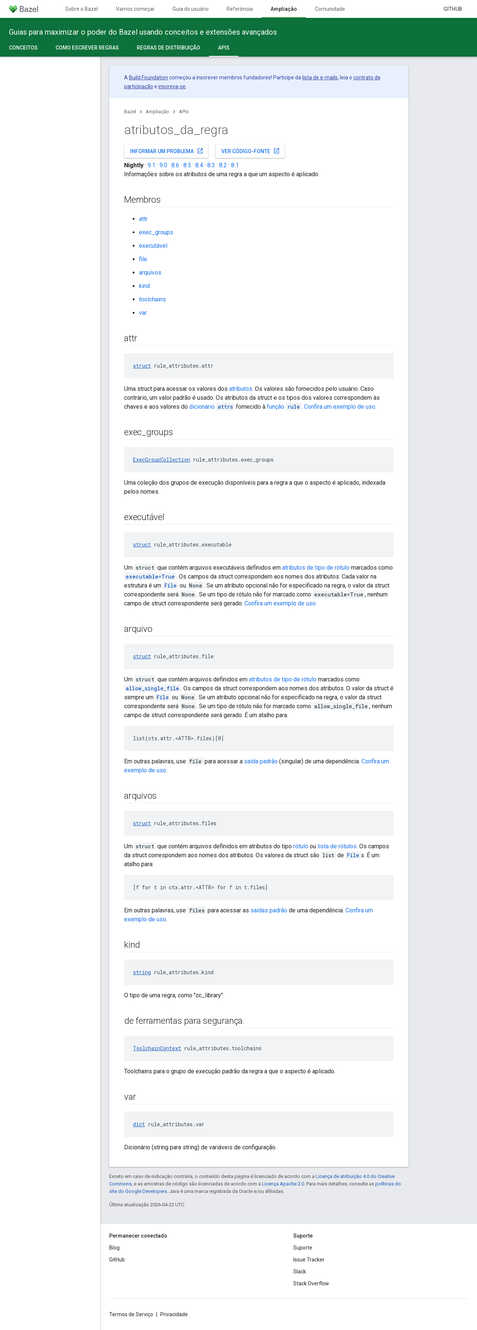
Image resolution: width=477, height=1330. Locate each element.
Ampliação (157, 111)
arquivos (150, 272)
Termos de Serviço (131, 1314)
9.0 (163, 165)
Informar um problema (166, 151)
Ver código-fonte (250, 151)
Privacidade (174, 1314)
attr (143, 218)
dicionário (211, 406)
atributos (240, 388)
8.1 (235, 165)
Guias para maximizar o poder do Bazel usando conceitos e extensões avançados (143, 32)
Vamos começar (135, 9)
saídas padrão (268, 910)
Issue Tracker (309, 1260)
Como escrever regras (87, 48)
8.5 (187, 165)
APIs (184, 111)
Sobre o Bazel (81, 9)
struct (142, 365)
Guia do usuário (191, 9)
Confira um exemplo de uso (339, 406)
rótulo (300, 846)
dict (139, 1124)
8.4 (199, 165)
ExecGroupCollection (161, 459)
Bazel (130, 111)
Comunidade (330, 9)
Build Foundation (148, 77)
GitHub (452, 9)
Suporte (302, 1248)
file (143, 259)
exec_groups (156, 232)
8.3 (211, 165)
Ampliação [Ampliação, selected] (284, 9)
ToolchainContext (157, 1048)
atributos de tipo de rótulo (316, 567)
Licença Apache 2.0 (283, 1184)
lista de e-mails (320, 77)
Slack (299, 1271)
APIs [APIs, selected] (224, 48)
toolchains (152, 299)
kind (144, 285)
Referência (240, 9)
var (143, 312)
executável (153, 245)
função (284, 406)
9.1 (151, 165)
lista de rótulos (337, 846)
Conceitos (23, 48)
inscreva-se (172, 86)
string (142, 972)
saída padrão (261, 761)
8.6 (175, 165)
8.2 (223, 165)
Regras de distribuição (168, 48)
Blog (114, 1248)
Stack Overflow (311, 1283)
